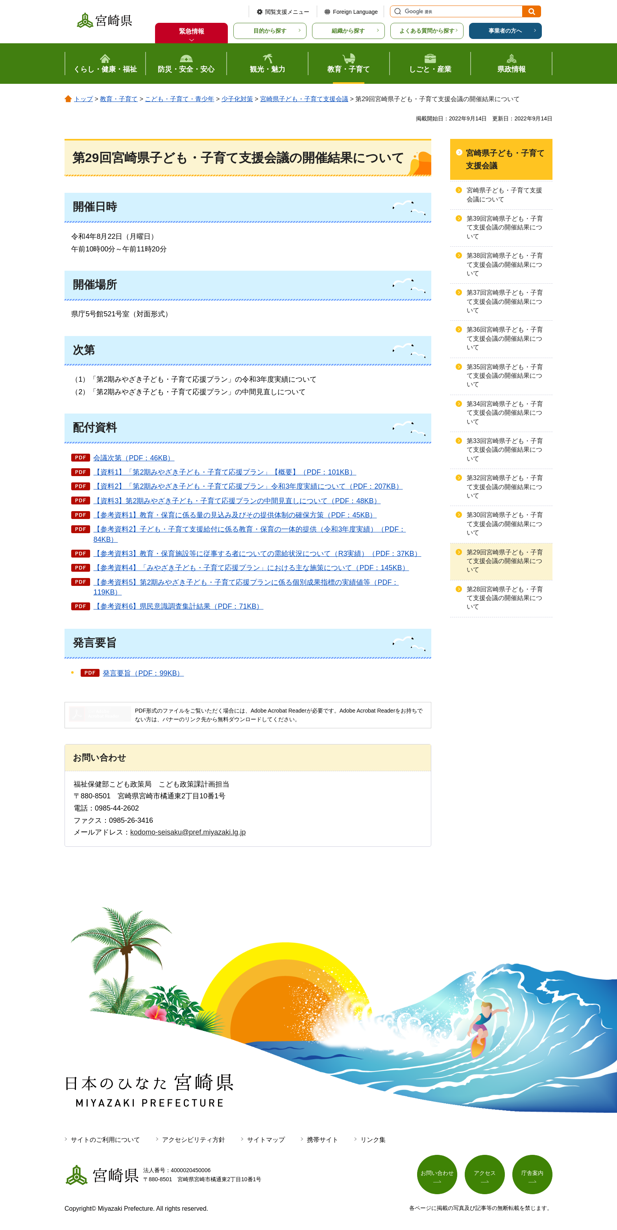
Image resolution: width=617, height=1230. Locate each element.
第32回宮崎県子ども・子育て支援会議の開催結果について (505, 487)
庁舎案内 (532, 1173)
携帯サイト (322, 1139)
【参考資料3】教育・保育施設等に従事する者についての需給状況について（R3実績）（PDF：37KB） (257, 554)
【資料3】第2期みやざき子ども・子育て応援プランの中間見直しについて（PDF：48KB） (237, 501)
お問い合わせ (437, 1173)
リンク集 (373, 1139)
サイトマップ (266, 1139)
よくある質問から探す (426, 31)
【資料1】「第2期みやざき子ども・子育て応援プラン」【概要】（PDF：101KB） (224, 472)
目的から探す (269, 31)
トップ (83, 99)
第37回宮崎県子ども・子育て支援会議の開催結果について (505, 301)
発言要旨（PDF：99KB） (143, 673)
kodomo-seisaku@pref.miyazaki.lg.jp (188, 832)
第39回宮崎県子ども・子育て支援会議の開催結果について (505, 227)
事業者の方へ (505, 31)
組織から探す (348, 31)
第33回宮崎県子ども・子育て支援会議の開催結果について (505, 450)
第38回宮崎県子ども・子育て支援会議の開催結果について (505, 264)
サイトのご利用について (105, 1139)
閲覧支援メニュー (287, 12)
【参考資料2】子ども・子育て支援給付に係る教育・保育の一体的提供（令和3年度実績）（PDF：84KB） (249, 534)
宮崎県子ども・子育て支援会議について (504, 194)
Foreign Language (355, 12)
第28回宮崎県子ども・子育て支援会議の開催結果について (505, 598)
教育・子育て (119, 99)
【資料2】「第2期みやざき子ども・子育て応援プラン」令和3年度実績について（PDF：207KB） (248, 486)
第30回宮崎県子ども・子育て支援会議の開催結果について (505, 524)
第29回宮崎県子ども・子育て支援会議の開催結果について (505, 561)
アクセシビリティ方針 (193, 1139)
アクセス (485, 1173)
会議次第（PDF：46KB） (133, 458)
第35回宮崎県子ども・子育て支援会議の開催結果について (505, 376)
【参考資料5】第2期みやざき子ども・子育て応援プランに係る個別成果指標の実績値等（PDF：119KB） (246, 587)
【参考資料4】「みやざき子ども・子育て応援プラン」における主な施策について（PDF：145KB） (251, 568)
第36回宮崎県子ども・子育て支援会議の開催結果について (505, 338)
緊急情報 (191, 31)
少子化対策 (237, 99)
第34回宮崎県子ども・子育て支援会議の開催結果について (505, 413)
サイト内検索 (397, 11)
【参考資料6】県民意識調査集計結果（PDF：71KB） (178, 606)
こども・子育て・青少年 (179, 99)
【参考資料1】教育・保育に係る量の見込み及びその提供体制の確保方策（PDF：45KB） (235, 515)
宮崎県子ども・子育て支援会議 (304, 99)
